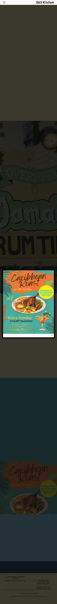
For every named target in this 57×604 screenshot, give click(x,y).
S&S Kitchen (45, 2)
